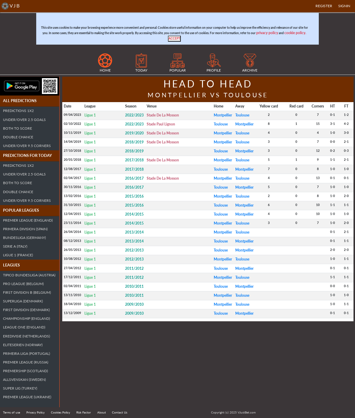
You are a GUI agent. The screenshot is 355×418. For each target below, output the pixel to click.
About (101, 412)
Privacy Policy (35, 412)
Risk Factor (83, 412)
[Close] (174, 39)
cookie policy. (295, 33)
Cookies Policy (60, 412)
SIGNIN (344, 6)
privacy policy (267, 33)
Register (323, 6)
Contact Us (119, 412)
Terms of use (11, 412)
